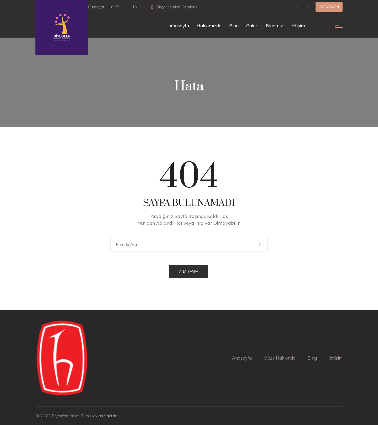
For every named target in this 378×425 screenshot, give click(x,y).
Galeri (252, 25)
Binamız (274, 25)
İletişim (298, 25)
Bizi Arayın (329, 7)
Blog (234, 25)
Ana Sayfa (189, 271)
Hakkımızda (209, 25)
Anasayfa (179, 25)
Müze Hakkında (279, 358)
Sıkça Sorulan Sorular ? (178, 6)
